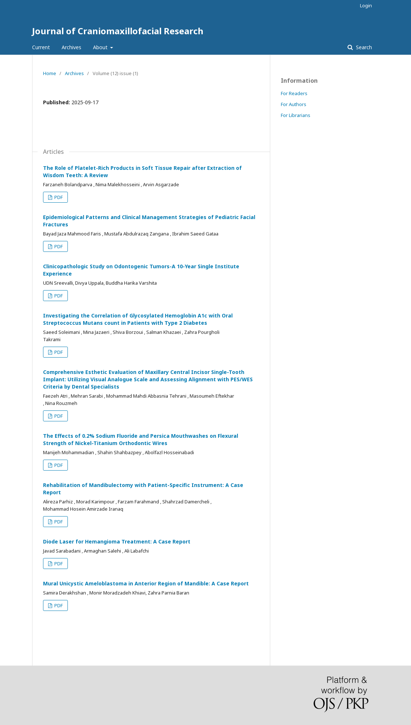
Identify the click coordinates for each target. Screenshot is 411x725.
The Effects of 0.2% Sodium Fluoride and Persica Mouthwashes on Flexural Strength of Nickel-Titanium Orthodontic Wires (140, 439)
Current (41, 47)
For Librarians (295, 115)
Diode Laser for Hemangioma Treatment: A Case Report (116, 541)
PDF (58, 197)
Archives (71, 47)
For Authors (293, 104)
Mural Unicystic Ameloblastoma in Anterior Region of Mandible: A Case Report (146, 583)
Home (49, 73)
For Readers (294, 93)
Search (363, 47)
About (101, 47)
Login (366, 5)
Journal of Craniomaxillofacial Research (117, 31)
